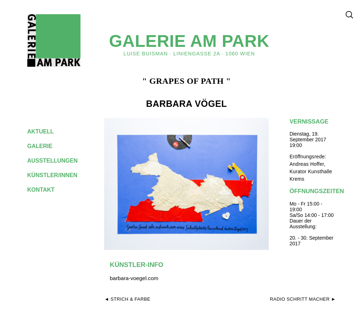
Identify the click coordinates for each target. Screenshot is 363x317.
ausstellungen (58, 161)
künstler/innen (58, 175)
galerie (45, 146)
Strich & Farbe (130, 299)
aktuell (46, 132)
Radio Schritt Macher (300, 299)
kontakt (46, 190)
